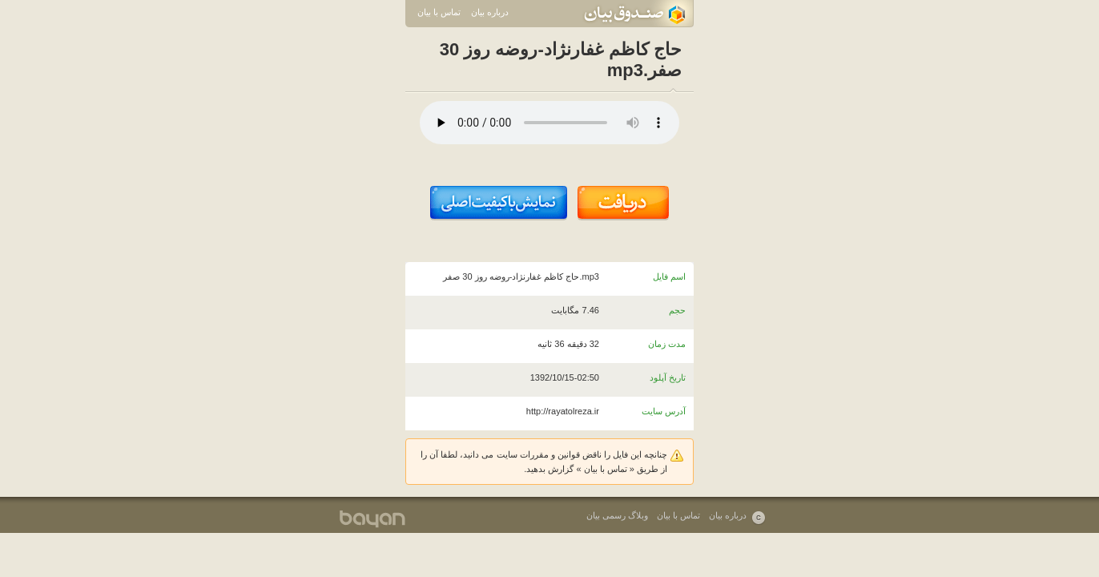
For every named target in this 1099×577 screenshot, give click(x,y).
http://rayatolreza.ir (562, 411)
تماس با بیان (439, 12)
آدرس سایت (664, 411)
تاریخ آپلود (668, 377)
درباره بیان (490, 12)
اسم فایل (669, 276)
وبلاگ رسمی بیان (617, 515)
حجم (677, 310)
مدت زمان (667, 344)
